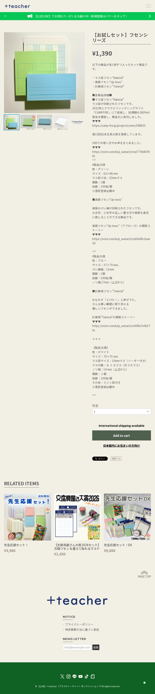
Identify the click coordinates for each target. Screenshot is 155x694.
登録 (95, 647)
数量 (95, 405)
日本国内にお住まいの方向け (121, 446)
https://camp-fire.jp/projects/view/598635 (119, 125)
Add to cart (121, 435)
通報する (116, 458)
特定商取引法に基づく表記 (82, 629)
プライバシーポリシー (79, 624)
